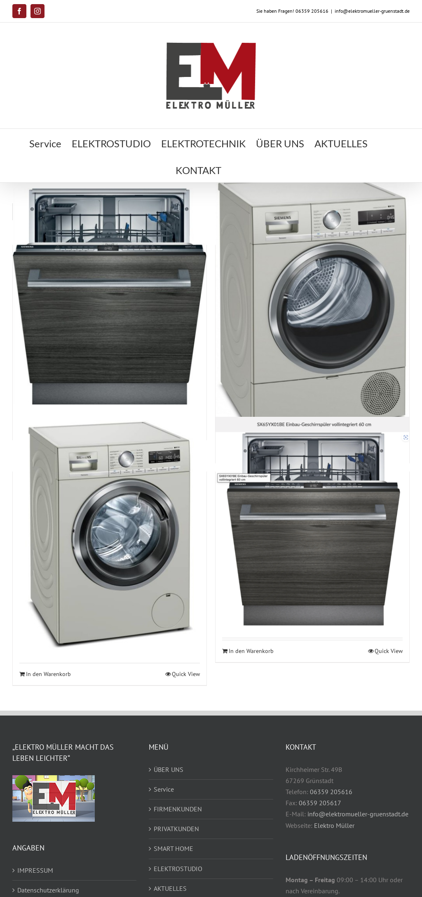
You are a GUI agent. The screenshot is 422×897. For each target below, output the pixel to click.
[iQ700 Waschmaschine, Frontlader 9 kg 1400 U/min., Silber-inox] (109, 533)
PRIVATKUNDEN (176, 829)
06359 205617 (320, 803)
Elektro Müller (334, 825)
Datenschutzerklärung (48, 890)
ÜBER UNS (168, 769)
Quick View (186, 674)
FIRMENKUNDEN (178, 809)
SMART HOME (173, 848)
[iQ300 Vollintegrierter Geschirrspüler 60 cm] (109, 297)
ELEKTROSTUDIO (178, 868)
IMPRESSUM (35, 870)
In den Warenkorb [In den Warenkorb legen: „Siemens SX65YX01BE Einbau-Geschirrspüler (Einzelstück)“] (251, 651)
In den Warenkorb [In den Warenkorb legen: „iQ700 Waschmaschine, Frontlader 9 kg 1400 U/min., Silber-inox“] (48, 674)
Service (164, 789)
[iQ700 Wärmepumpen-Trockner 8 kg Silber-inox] (312, 308)
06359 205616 (331, 792)
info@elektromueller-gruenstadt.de (372, 11)
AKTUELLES (170, 888)
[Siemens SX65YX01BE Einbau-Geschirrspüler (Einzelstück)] (312, 522)
